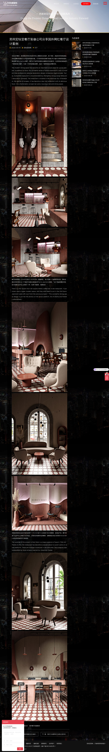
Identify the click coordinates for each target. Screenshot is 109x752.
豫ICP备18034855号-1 (48, 746)
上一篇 (25, 734)
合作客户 (51, 743)
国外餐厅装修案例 (34, 726)
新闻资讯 (44, 743)
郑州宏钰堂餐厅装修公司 (46, 58)
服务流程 (36, 743)
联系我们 (59, 743)
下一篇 (55, 734)
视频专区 (28, 743)
